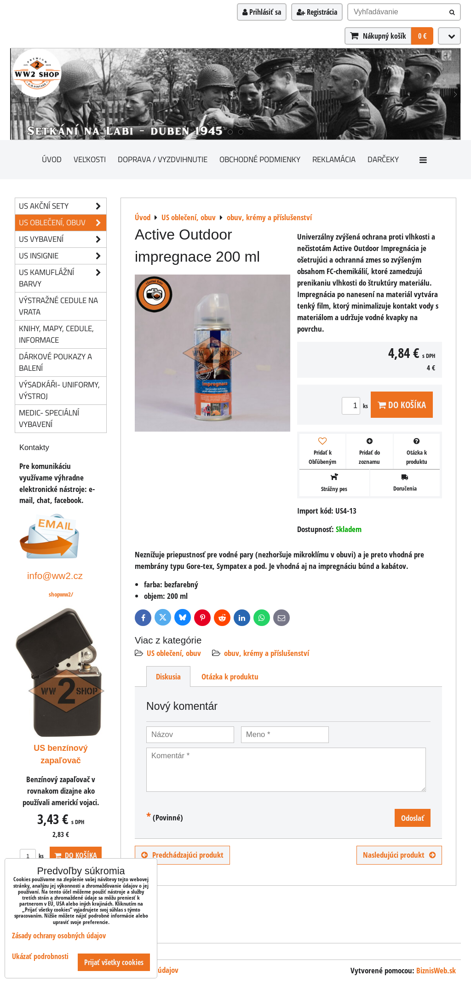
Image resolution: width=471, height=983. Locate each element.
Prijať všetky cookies (114, 962)
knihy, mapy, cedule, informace (56, 333)
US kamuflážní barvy (62, 278)
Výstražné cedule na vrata (58, 305)
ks (356, 406)
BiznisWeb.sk (436, 970)
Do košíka (402, 404)
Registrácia (317, 12)
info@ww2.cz (55, 575)
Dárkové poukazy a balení (55, 362)
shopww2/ (61, 594)
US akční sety (62, 206)
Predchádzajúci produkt (182, 854)
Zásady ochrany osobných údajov (59, 935)
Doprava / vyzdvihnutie (162, 159)
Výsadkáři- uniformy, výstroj (59, 390)
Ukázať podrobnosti (40, 956)
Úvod (52, 159)
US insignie (62, 256)
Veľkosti (90, 159)
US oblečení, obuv (174, 653)
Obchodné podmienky (259, 159)
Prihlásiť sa (261, 12)
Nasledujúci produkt (399, 854)
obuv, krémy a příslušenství (266, 653)
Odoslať (412, 818)
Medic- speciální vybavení (49, 418)
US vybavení (62, 239)
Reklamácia (334, 159)
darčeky (383, 159)
